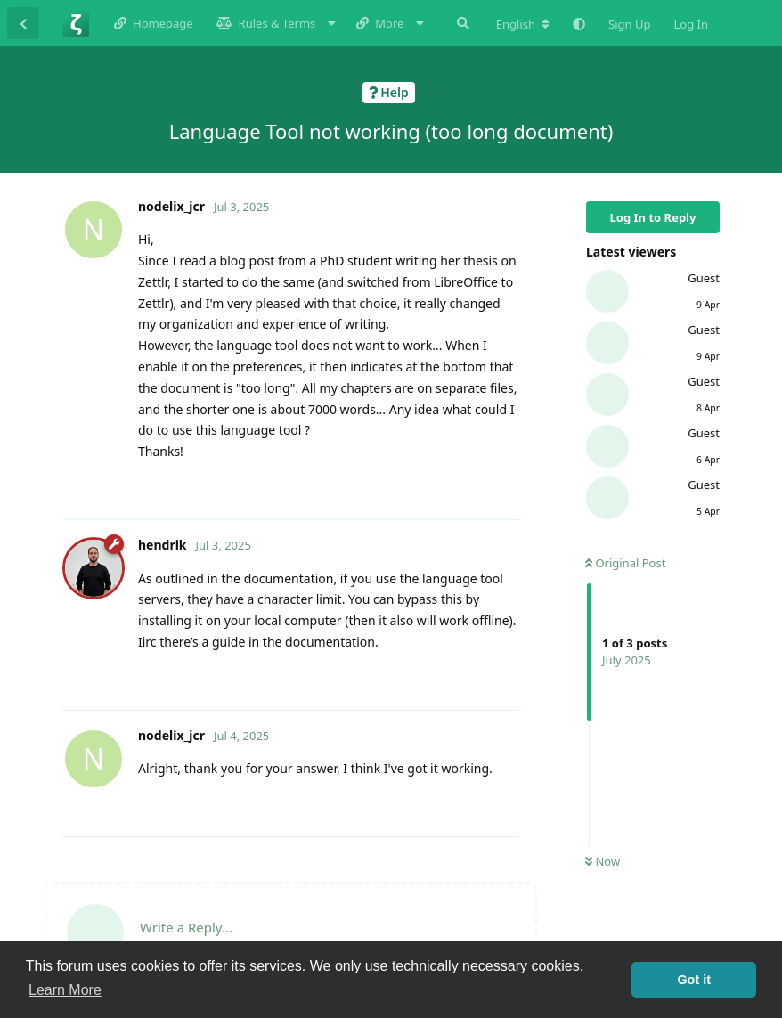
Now (602, 861)
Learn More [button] (65, 990)
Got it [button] (694, 980)
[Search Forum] (461, 23)
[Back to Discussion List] (23, 23)
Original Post (625, 563)
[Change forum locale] (523, 24)
